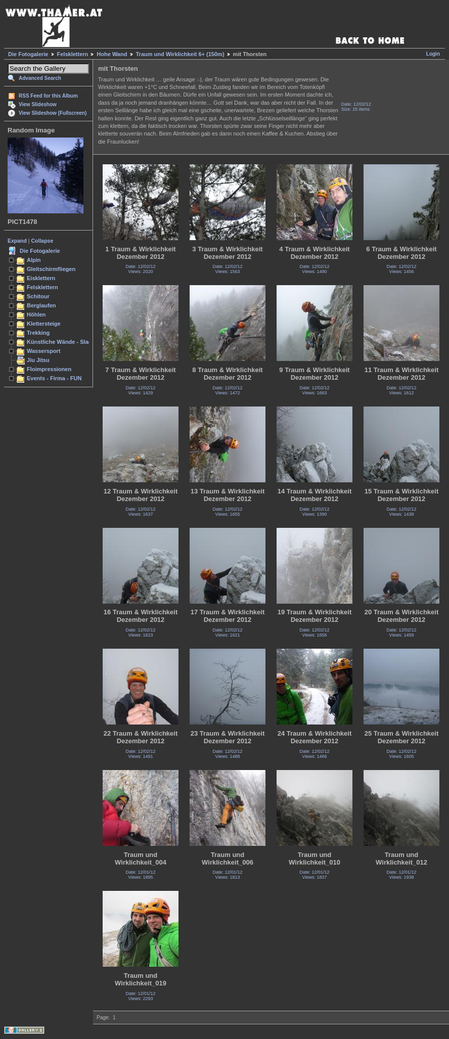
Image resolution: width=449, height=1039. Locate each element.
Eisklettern (41, 278)
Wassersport (43, 351)
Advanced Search (40, 78)
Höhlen (36, 314)
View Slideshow (38, 104)
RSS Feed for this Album (48, 96)
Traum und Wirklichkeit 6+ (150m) (180, 54)
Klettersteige (44, 324)
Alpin (34, 260)
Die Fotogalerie (28, 54)
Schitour (38, 296)
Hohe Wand (112, 54)
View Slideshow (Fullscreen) (52, 113)
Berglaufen (41, 305)
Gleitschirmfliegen (51, 269)
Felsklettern (72, 54)
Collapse (42, 241)
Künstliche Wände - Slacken (64, 342)
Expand (17, 241)
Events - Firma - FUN (54, 378)
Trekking (38, 333)
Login (433, 54)
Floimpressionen (49, 369)
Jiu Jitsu (38, 360)
